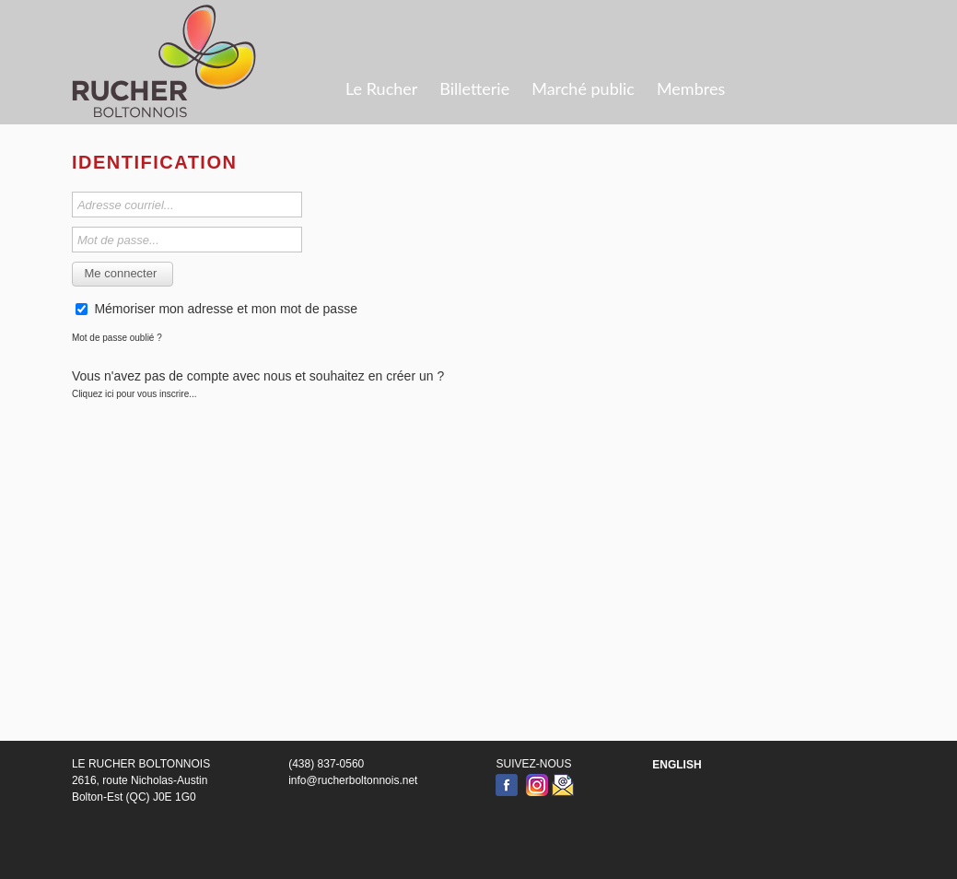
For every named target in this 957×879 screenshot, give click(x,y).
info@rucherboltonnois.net (352, 780)
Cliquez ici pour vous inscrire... (134, 394)
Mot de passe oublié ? (117, 338)
